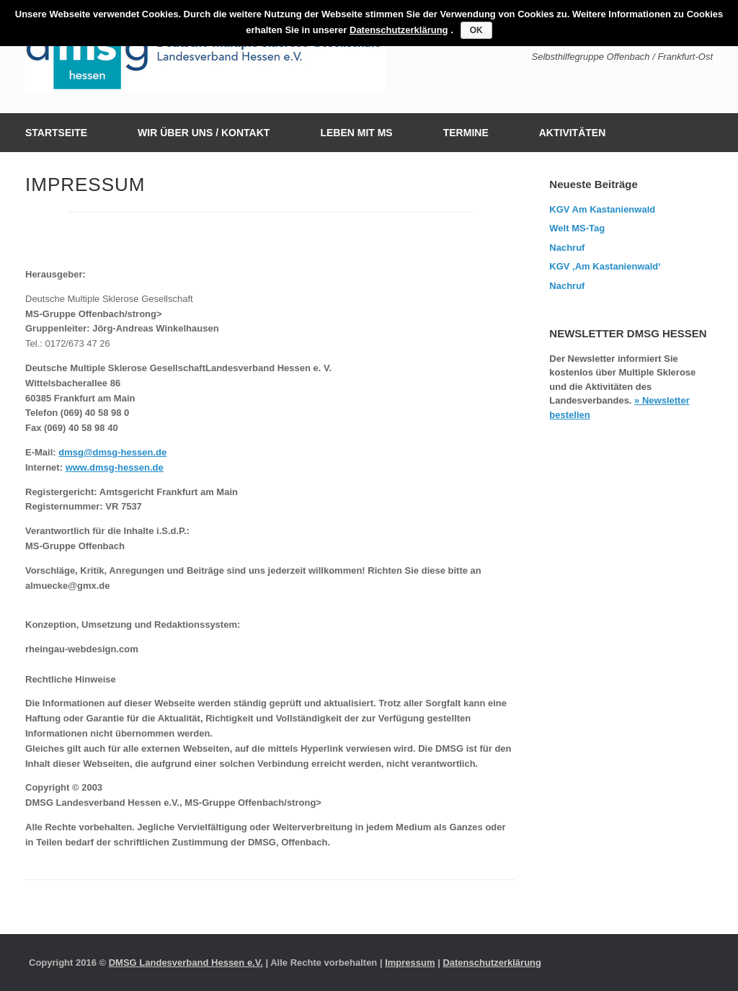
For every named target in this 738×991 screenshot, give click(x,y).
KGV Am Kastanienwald (602, 209)
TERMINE (466, 132)
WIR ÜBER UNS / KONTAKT (204, 132)
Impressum (410, 962)
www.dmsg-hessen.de (115, 467)
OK (476, 30)
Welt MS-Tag (577, 228)
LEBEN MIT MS (356, 132)
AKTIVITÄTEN (572, 132)
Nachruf (566, 247)
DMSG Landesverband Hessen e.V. (186, 962)
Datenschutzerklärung (492, 962)
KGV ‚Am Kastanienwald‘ (605, 266)
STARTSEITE (56, 132)
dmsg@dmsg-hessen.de (112, 452)
